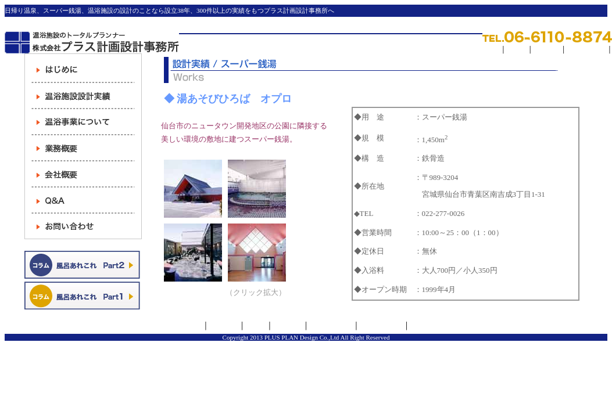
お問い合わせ (381, 326)
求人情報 (547, 49)
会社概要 (224, 326)
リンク (517, 49)
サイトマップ (586, 49)
